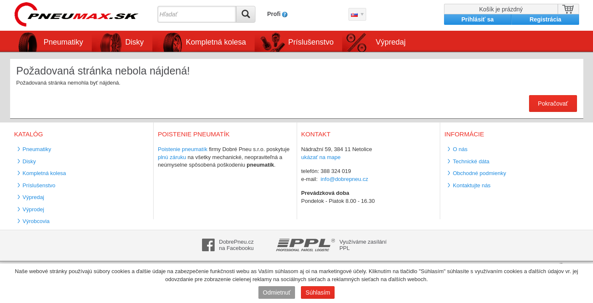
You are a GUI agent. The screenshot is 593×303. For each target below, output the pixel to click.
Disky (134, 42)
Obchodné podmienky (479, 173)
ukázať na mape (321, 157)
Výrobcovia (36, 221)
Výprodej (33, 209)
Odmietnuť (277, 292)
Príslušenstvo (311, 42)
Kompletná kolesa (216, 42)
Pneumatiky (63, 42)
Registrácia (545, 19)
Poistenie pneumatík (182, 149)
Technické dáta (471, 161)
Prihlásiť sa (477, 19)
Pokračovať (553, 103)
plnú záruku (172, 157)
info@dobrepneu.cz (344, 179)
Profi (274, 14)
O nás (460, 149)
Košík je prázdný (501, 9)
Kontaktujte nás (472, 185)
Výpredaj (391, 42)
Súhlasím (318, 292)
